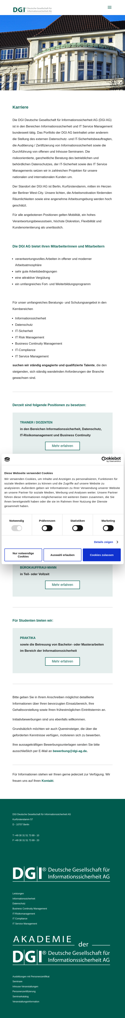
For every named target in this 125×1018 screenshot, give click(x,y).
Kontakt (47, 781)
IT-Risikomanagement (24, 913)
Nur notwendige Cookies (23, 555)
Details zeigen (103, 542)
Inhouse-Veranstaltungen (25, 986)
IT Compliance (20, 918)
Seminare (18, 981)
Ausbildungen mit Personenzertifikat (31, 976)
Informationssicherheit (24, 898)
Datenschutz (19, 903)
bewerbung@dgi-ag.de (70, 751)
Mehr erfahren (62, 446)
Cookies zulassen (102, 555)
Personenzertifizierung (24, 991)
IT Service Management (25, 923)
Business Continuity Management (30, 908)
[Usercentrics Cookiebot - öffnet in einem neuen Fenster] (104, 459)
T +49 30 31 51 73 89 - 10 (26, 835)
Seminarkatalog (21, 996)
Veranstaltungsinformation (26, 1001)
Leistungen (18, 893)
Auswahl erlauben (62, 555)
